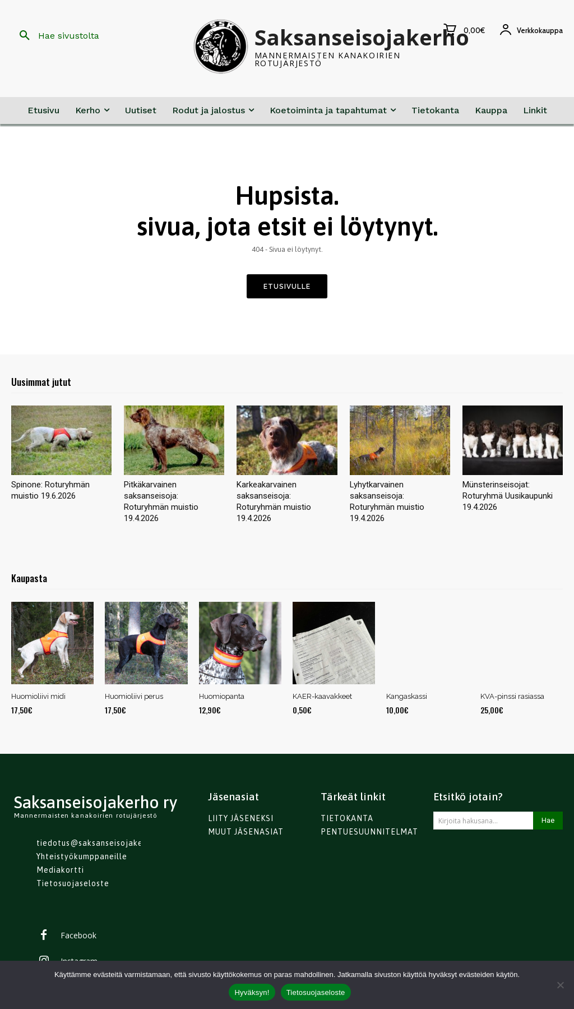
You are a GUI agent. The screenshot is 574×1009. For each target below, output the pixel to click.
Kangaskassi (406, 696)
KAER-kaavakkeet (322, 696)
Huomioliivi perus (134, 696)
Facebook (78, 936)
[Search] (548, 821)
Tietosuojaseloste (315, 992)
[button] (55, 35)
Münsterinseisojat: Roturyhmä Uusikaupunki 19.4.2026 (507, 496)
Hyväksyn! (251, 992)
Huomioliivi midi (38, 696)
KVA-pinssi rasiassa (512, 696)
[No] (560, 984)
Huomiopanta (221, 696)
